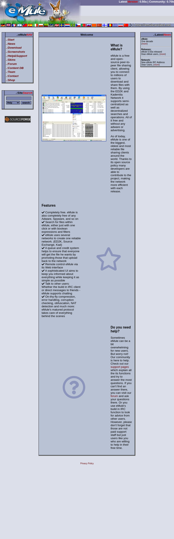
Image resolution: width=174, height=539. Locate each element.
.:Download (14, 47)
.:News (10, 43)
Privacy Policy (87, 463)
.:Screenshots (15, 51)
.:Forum (11, 63)
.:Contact (12, 76)
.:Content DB (15, 68)
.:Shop (10, 80)
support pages (120, 366)
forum (114, 396)
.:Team (10, 71)
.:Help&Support (16, 55)
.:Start (10, 39)
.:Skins (11, 59)
